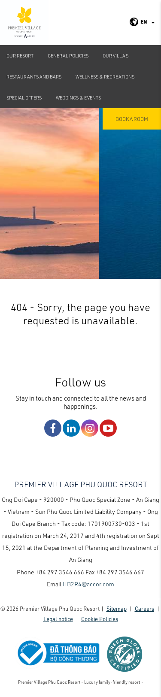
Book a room (131, 118)
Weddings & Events (78, 97)
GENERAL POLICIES (68, 55)
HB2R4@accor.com (88, 584)
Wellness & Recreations (105, 76)
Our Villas (115, 55)
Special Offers (24, 97)
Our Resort (19, 55)
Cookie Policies (99, 618)
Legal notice (58, 618)
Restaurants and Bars (33, 76)
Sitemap (116, 608)
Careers (144, 608)
